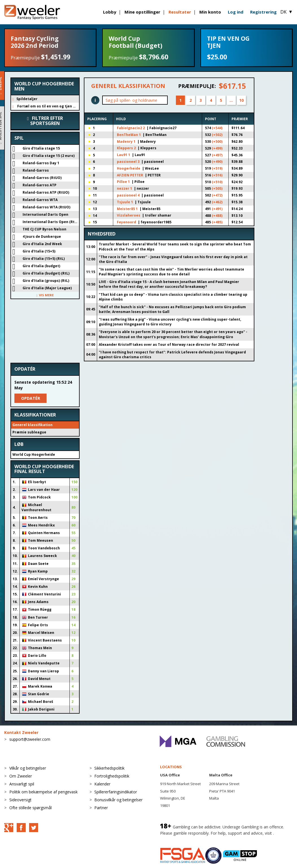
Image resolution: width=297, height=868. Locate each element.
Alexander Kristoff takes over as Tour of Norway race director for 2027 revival (169, 344)
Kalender (102, 784)
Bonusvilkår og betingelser (118, 799)
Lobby (109, 12)
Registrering (263, 12)
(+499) (217, 148)
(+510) (217, 182)
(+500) (217, 141)
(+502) (217, 134)
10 (241, 100)
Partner (101, 807)
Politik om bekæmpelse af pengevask (43, 791)
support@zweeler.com (29, 739)
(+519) (217, 168)
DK (286, 12)
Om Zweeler (20, 776)
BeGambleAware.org (179, 838)
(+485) (217, 222)
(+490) (217, 161)
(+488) (217, 215)
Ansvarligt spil (21, 784)
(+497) (217, 155)
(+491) (217, 208)
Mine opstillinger (142, 12)
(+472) (217, 195)
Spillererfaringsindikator (115, 791)
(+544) (217, 128)
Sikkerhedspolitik (109, 768)
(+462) (217, 202)
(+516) (217, 175)
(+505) (217, 188)
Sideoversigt (20, 799)
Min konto (210, 12)
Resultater (180, 12)
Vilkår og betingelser (27, 768)
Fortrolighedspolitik (111, 776)
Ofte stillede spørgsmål (30, 807)
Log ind (235, 12)
